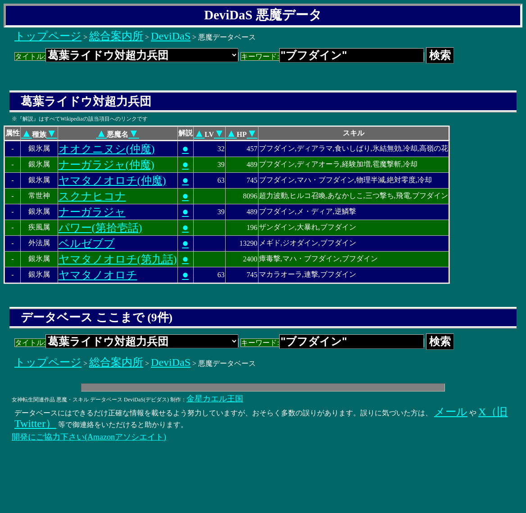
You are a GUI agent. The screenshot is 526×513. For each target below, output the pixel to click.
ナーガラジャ (92, 212)
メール (450, 412)
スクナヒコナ (92, 196)
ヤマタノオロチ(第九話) (118, 259)
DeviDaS (170, 36)
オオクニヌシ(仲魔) (107, 149)
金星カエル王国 (214, 398)
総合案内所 (116, 36)
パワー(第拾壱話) (100, 228)
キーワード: (332, 56)
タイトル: (126, 56)
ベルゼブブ (87, 243)
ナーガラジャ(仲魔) (106, 165)
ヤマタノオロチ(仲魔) (112, 180)
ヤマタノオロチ (98, 275)
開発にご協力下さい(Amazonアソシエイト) (89, 436)
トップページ (48, 36)
